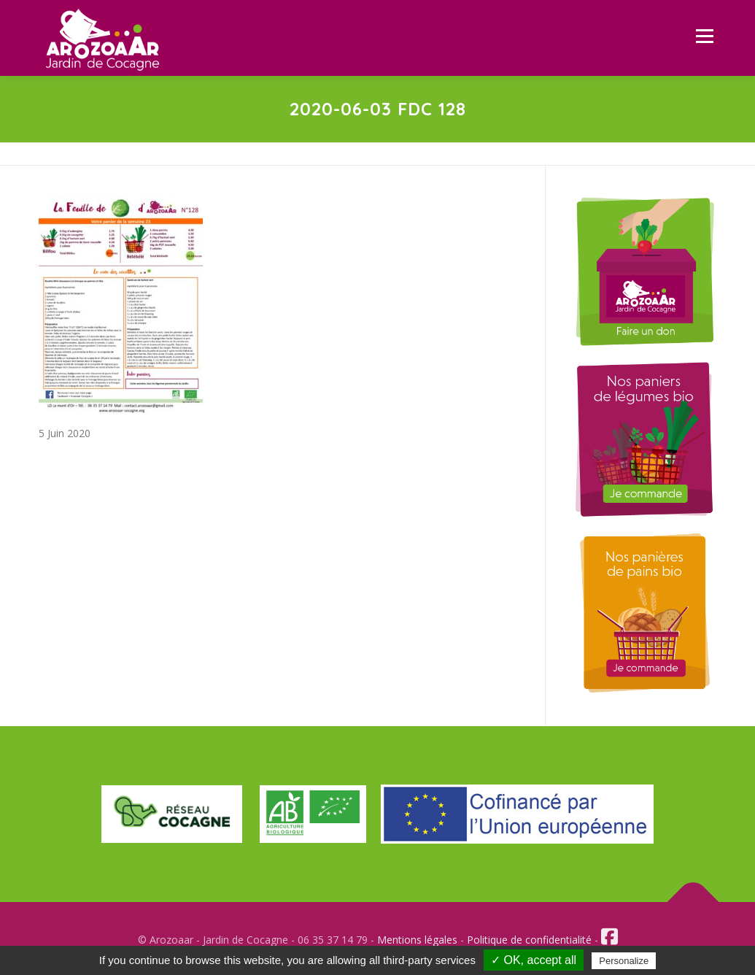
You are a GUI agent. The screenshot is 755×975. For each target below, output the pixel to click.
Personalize (623, 960)
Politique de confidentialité (529, 940)
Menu (704, 36)
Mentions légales (417, 940)
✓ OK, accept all (533, 960)
